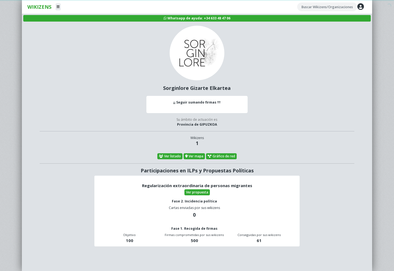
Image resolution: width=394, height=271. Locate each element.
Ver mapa (194, 156)
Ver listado (170, 156)
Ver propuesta (197, 192)
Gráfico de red (221, 156)
